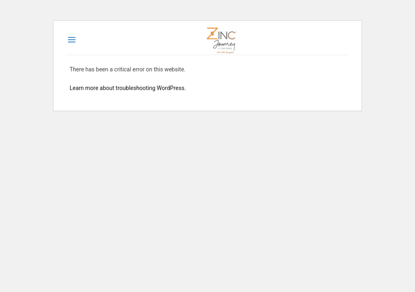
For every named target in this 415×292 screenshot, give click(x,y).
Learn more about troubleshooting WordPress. (128, 88)
